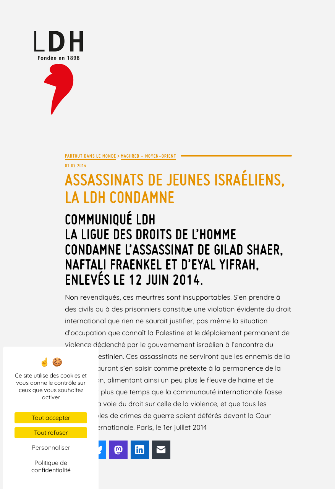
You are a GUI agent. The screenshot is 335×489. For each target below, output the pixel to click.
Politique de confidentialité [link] (51, 466)
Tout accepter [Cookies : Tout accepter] (51, 417)
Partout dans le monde (90, 156)
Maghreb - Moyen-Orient (148, 156)
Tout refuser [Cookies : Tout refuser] (51, 432)
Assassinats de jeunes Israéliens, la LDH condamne (175, 188)
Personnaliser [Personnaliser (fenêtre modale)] (51, 447)
